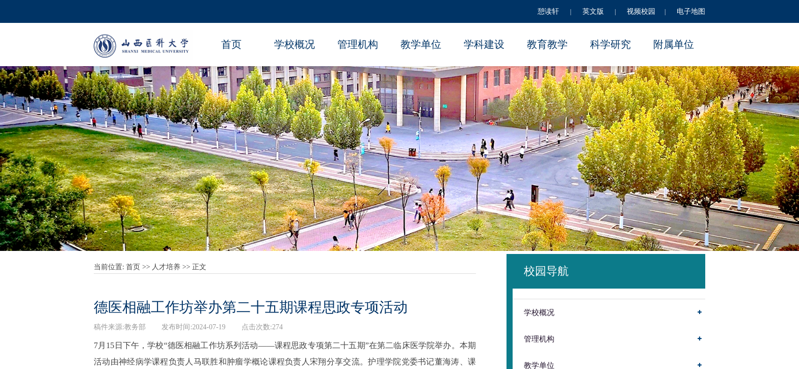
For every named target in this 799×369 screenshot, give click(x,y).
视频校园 (641, 11)
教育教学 (547, 44)
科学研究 (610, 44)
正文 (199, 267)
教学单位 (421, 44)
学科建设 (484, 44)
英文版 (593, 11)
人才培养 (166, 267)
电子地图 (691, 11)
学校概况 (294, 44)
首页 (231, 44)
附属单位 (673, 44)
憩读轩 (548, 11)
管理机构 (357, 44)
